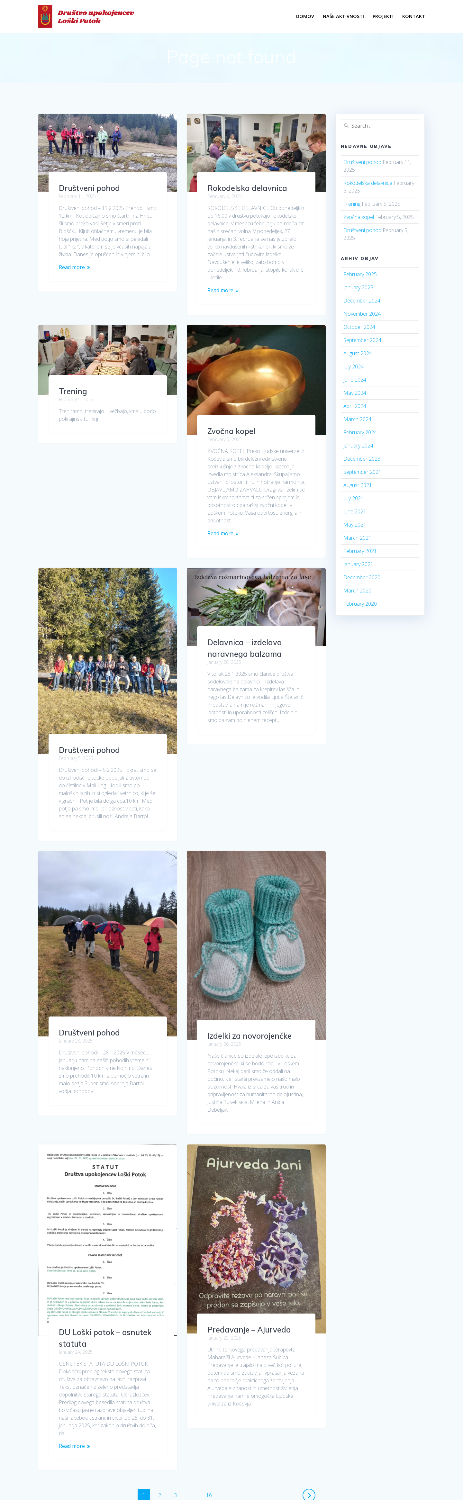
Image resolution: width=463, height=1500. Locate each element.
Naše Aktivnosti (343, 16)
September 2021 (362, 471)
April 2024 (354, 406)
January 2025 (358, 287)
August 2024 (357, 353)
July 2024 (353, 366)
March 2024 (357, 419)
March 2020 (357, 590)
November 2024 (362, 313)
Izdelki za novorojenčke (249, 940)
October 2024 (359, 326)
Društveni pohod (89, 188)
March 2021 (357, 537)
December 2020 (361, 577)
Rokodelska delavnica (247, 188)
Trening (73, 368)
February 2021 (360, 551)
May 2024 (354, 392)
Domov (305, 16)
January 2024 (358, 445)
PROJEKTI (383, 16)
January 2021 (358, 564)
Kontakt (413, 16)
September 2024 (362, 340)
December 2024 (361, 300)
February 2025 (360, 274)
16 (211, 1355)
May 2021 (354, 524)
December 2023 (361, 458)
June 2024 (354, 379)
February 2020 (360, 603)
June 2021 (354, 511)
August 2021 (357, 485)
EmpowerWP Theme (379, 1451)
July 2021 (353, 498)
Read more (72, 267)
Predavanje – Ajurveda (249, 1234)
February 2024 (360, 432)
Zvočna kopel (231, 431)
